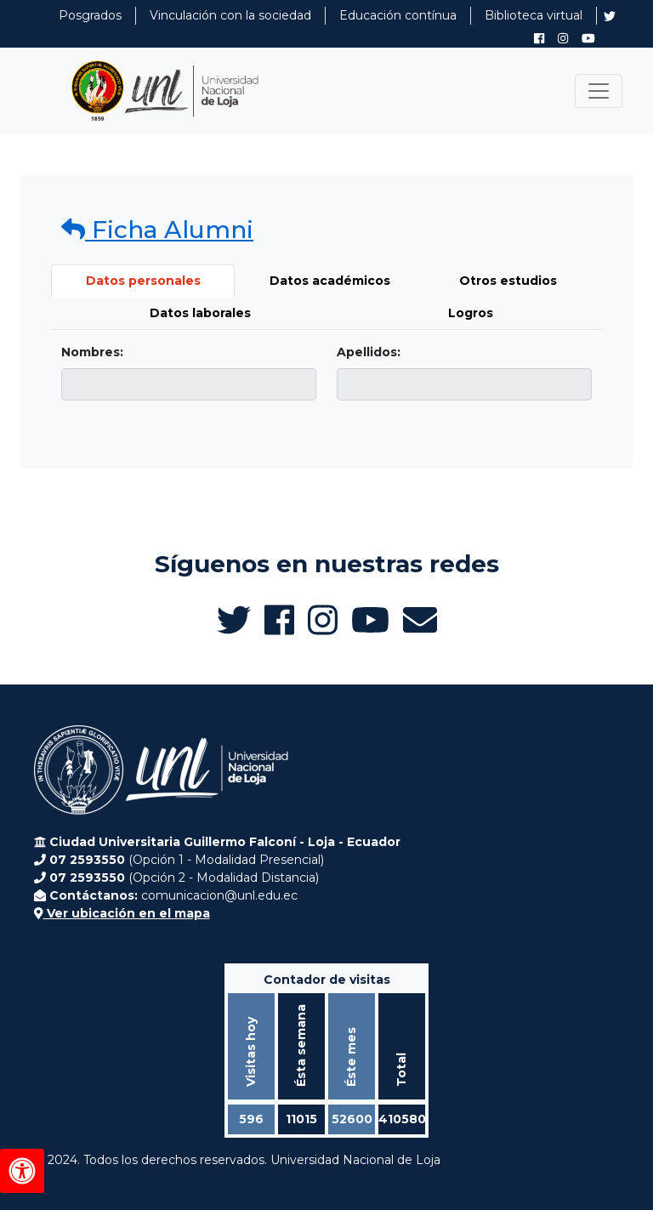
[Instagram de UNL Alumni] (563, 38)
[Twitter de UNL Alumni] (609, 18)
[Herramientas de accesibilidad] (22, 1171)
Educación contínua (398, 15)
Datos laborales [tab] (200, 313)
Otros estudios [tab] (508, 280)
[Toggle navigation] (598, 91)
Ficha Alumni (157, 229)
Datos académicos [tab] (330, 280)
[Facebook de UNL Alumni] (539, 38)
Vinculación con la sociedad (230, 15)
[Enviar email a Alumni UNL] (420, 619)
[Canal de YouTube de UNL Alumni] (588, 38)
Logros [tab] (470, 313)
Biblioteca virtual (533, 15)
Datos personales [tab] (143, 280)
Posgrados (90, 15)
